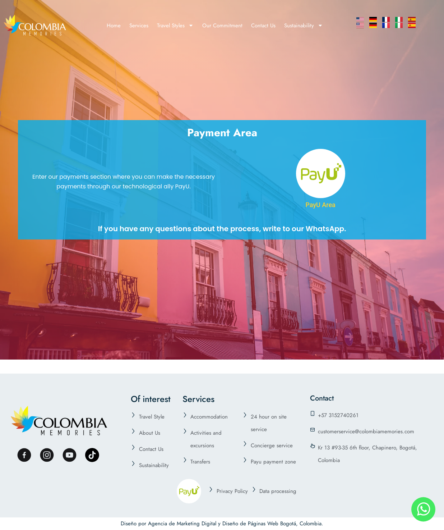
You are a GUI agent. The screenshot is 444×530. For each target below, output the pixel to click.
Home (114, 25)
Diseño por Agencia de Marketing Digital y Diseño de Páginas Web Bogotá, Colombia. (222, 523)
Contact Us (263, 25)
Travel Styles (175, 25)
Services (138, 25)
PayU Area (320, 205)
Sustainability (303, 25)
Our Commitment (222, 25)
